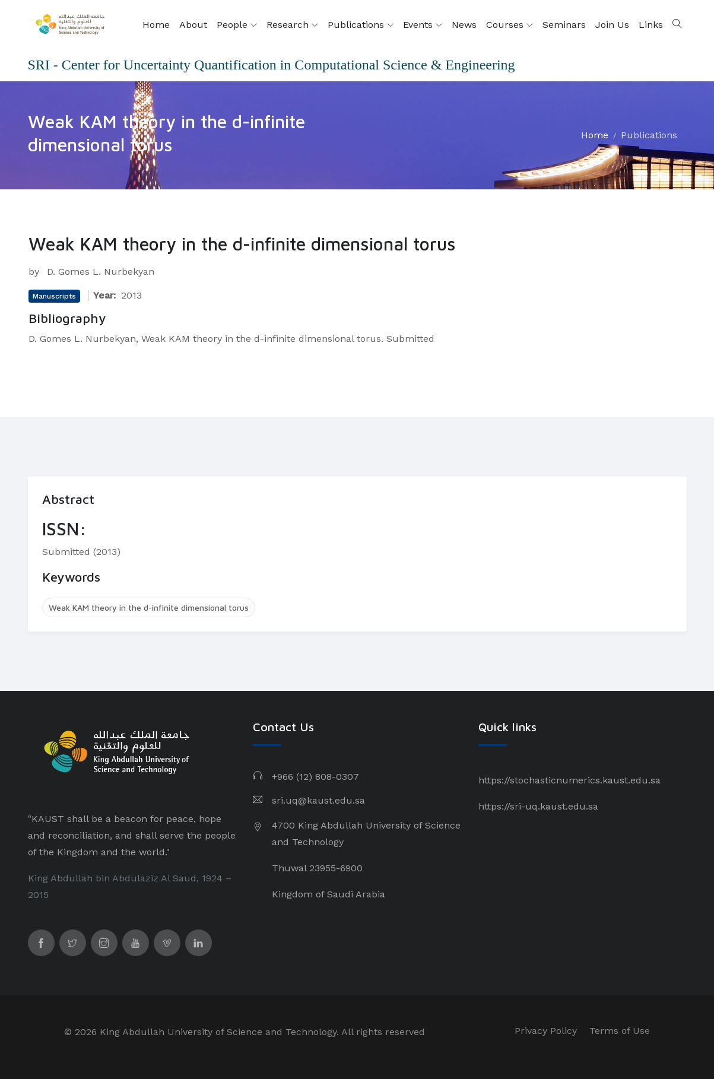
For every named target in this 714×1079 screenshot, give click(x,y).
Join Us (612, 24)
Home (156, 24)
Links (651, 24)
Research (292, 25)
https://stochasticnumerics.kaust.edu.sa (569, 780)
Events (422, 25)
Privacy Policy (546, 1030)
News (464, 24)
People (237, 25)
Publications (361, 25)
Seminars (564, 24)
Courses (509, 25)
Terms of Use (619, 1030)
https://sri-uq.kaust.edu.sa (538, 806)
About (193, 24)
